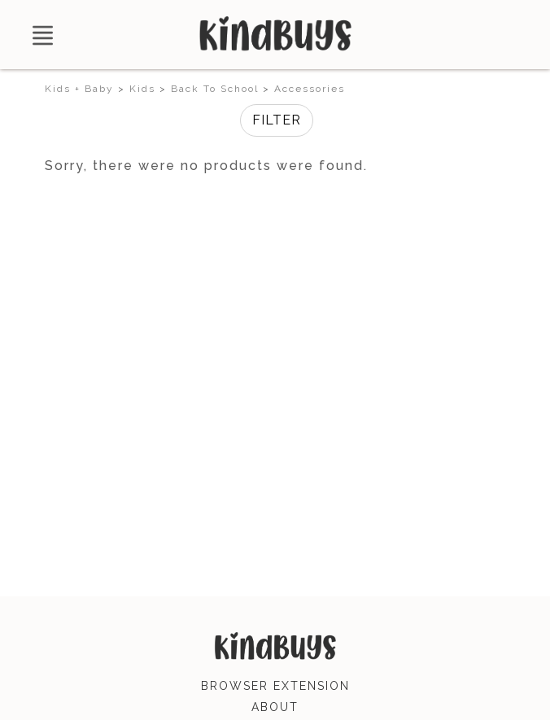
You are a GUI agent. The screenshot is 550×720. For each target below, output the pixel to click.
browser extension (275, 685)
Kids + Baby (79, 88)
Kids (142, 88)
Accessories (309, 88)
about (275, 706)
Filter (276, 120)
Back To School (215, 88)
